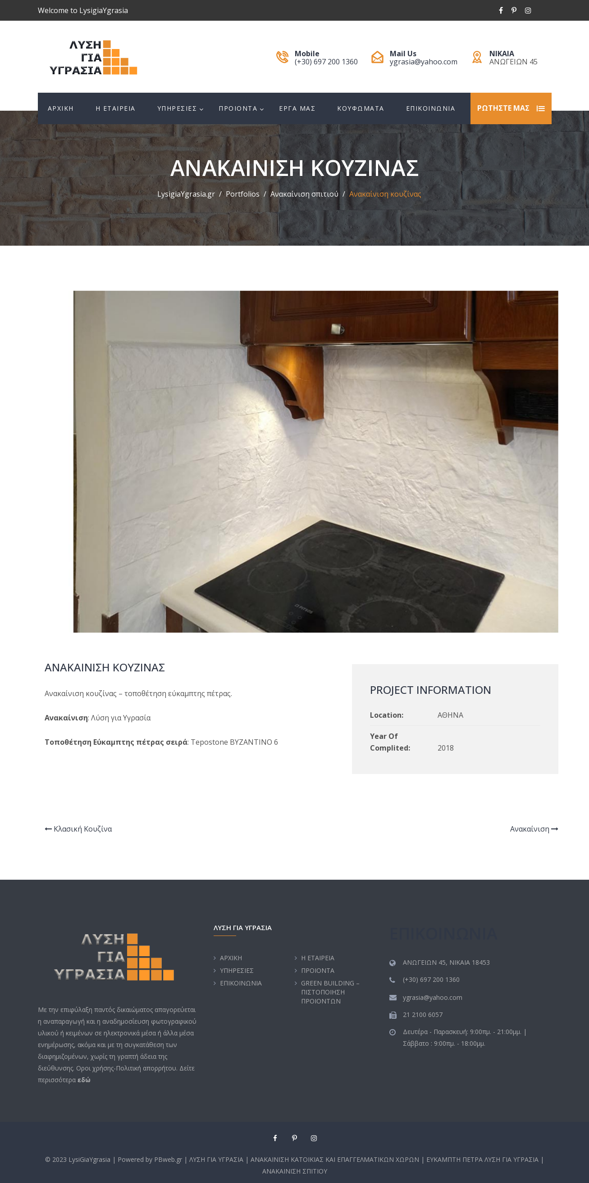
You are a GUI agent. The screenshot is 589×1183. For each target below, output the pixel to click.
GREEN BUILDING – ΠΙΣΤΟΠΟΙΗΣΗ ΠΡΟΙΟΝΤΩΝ (330, 992)
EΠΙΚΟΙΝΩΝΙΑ (431, 108)
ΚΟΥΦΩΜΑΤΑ (360, 108)
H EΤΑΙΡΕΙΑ (116, 108)
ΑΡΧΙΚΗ (61, 108)
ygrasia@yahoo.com (423, 62)
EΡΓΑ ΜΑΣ (297, 108)
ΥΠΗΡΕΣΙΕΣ (177, 108)
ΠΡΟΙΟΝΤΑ (238, 108)
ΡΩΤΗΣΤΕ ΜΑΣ (503, 108)
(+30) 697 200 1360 (326, 62)
